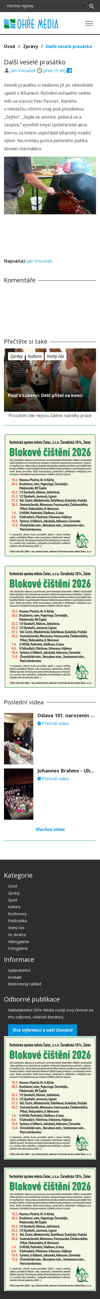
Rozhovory (17, 913)
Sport (12, 900)
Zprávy (30, 46)
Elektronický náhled (24, 984)
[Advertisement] (50, 234)
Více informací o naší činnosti (43, 1030)
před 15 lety (55, 70)
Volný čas (55, 356)
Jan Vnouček (24, 70)
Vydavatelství (19, 970)
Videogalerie (18, 941)
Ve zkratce (17, 934)
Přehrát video (53, 723)
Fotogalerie (18, 948)
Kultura (35, 356)
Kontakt (15, 977)
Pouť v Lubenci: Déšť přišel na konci (45, 395)
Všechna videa (50, 829)
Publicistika (17, 920)
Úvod (9, 46)
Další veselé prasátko (69, 46)
